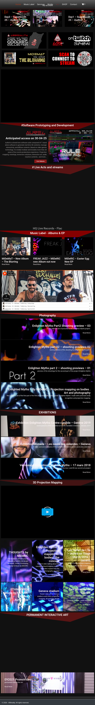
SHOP (64, 4)
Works (50, 4)
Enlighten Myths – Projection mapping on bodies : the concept (47, 554)
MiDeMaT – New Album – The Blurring (15, 260)
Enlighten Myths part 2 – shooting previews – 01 (59, 368)
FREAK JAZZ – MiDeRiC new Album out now (46, 260)
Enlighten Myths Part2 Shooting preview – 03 (61, 325)
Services (41, 4)
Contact (73, 4)
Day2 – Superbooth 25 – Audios (47, 18)
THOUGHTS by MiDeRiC (18, 554)
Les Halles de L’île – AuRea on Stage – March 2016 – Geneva (79, 555)
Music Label (29, 4)
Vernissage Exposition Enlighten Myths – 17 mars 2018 (55, 465)
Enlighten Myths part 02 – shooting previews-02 (60, 347)
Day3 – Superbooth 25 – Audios (15, 18)
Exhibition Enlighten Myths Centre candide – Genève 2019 (53, 422)
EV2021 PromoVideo (17, 679)
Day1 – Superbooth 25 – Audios (79, 18)
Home (18, 4)
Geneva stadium (49, 591)
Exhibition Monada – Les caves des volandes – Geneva (55, 444)
